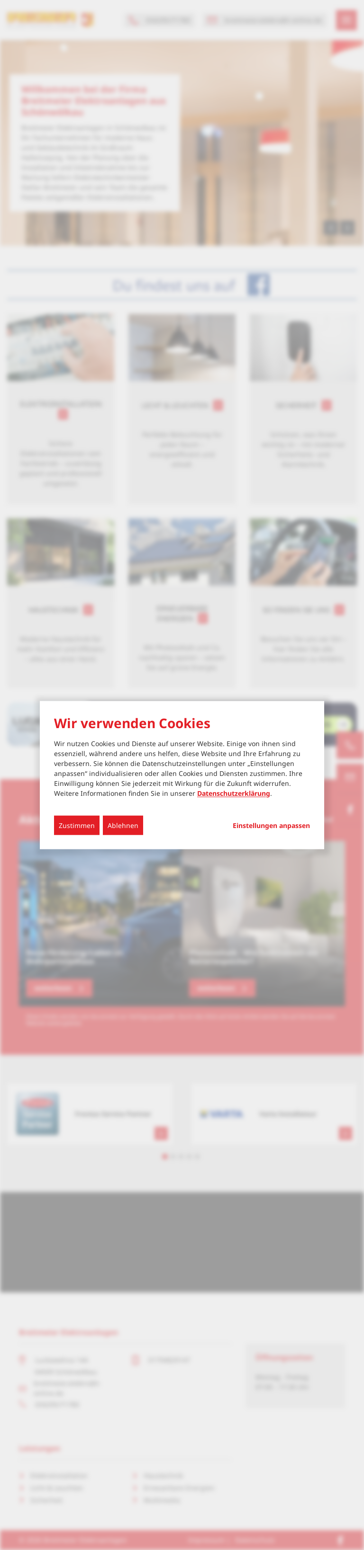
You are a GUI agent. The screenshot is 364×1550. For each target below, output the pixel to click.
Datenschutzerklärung (233, 792)
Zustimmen (77, 824)
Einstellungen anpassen (271, 825)
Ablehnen (123, 824)
